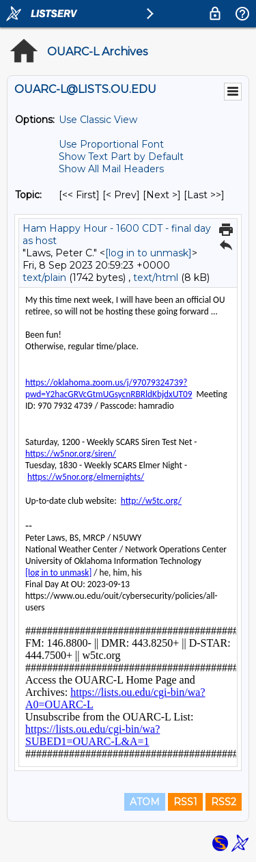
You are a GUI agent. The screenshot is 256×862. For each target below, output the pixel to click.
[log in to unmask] (148, 253)
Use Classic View (98, 119)
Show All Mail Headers (111, 169)
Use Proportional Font (111, 144)
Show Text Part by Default (121, 156)
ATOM (145, 802)
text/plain (44, 277)
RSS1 (185, 802)
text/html (155, 277)
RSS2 (223, 802)
